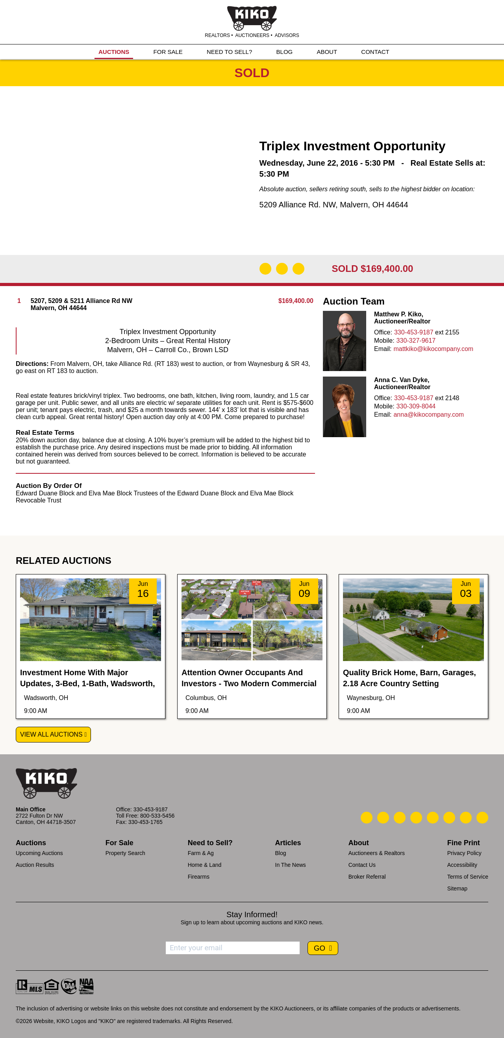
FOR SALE (168, 51)
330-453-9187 (414, 332)
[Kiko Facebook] (416, 818)
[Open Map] (282, 269)
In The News (290, 865)
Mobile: (384, 340)
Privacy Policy (464, 853)
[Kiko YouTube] (466, 818)
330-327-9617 (416, 340)
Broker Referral (367, 877)
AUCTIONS (113, 51)
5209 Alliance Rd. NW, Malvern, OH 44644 (333, 204)
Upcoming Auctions (39, 853)
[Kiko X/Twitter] (449, 818)
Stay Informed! (252, 914)
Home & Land (205, 865)
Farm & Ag (201, 853)
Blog (280, 853)
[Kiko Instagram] (482, 818)
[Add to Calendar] (298, 269)
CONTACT (375, 51)
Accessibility (462, 865)
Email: (382, 348)
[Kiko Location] (400, 818)
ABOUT (327, 51)
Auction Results (35, 865)
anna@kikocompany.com (428, 414)
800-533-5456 (157, 816)
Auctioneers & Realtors (376, 853)
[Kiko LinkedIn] (433, 818)
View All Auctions (51, 734)
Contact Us (362, 865)
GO (320, 948)
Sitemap (457, 888)
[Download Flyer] (265, 269)
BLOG (284, 51)
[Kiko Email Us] (383, 818)
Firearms (198, 877)
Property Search (125, 853)
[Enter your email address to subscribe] (233, 948)
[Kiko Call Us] (366, 818)
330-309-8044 (416, 406)
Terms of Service (467, 877)
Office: (383, 332)
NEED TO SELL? (229, 51)
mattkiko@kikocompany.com (433, 348)
